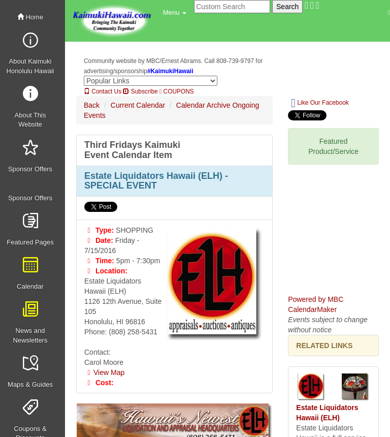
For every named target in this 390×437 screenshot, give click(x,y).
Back (92, 105)
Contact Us (102, 91)
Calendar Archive (203, 105)
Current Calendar (138, 105)
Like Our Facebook (319, 103)
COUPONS (176, 91)
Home (30, 17)
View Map (104, 372)
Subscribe (140, 91)
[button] (174, 12)
